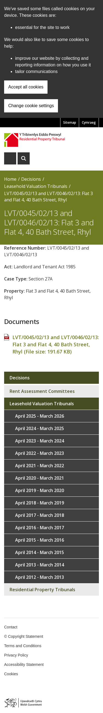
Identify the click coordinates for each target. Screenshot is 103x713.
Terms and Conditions (22, 646)
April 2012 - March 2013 (39, 577)
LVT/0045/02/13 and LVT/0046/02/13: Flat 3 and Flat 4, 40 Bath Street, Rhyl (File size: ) (55, 344)
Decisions (31, 179)
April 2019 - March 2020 (39, 490)
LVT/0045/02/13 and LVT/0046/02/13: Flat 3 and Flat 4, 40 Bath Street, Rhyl (48, 196)
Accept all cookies (25, 87)
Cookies (11, 674)
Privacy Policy (16, 655)
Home (10, 179)
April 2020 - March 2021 (39, 478)
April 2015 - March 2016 (39, 540)
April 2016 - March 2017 (39, 528)
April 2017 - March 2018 (39, 515)
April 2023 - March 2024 (39, 441)
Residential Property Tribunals (42, 590)
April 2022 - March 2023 (39, 453)
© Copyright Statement (23, 636)
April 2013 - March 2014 (39, 565)
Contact (10, 627)
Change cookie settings (31, 105)
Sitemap (69, 122)
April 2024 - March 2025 (39, 428)
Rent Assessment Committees (42, 391)
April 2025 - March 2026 (39, 416)
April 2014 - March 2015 (39, 552)
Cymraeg (89, 122)
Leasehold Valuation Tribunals (35, 186)
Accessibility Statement (24, 664)
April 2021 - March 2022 (39, 466)
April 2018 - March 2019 (39, 503)
